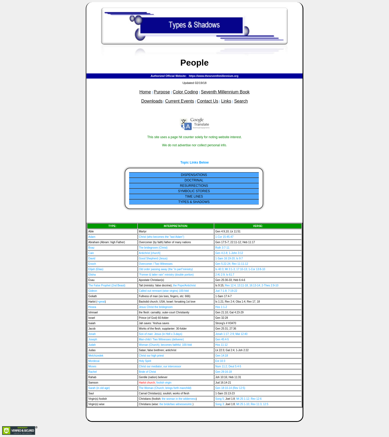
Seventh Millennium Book (225, 92)
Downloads (152, 101)
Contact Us (207, 101)
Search (241, 101)
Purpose (162, 92)
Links (226, 101)
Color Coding (185, 92)
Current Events (179, 101)
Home (145, 92)
